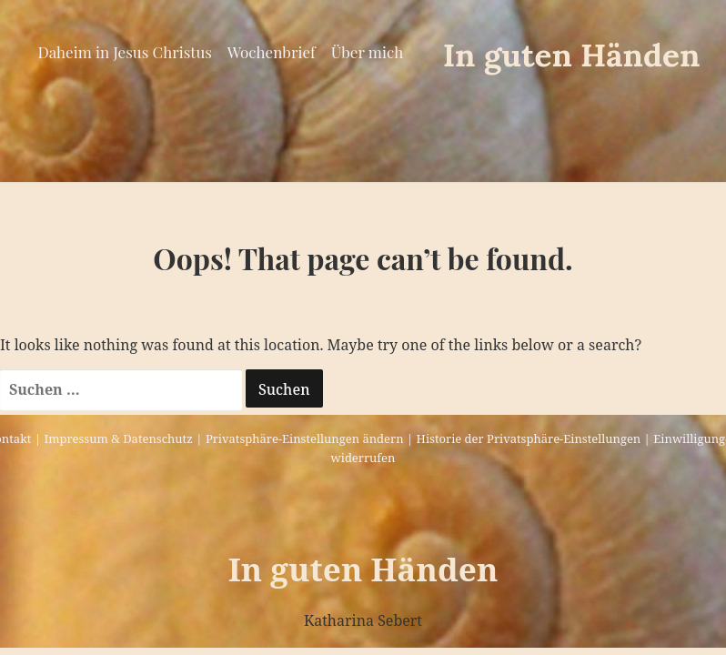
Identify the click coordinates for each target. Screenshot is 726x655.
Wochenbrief (271, 52)
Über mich (367, 52)
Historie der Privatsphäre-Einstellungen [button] (529, 438)
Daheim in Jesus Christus (124, 52)
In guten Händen (572, 55)
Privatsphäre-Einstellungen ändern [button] (305, 438)
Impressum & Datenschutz (118, 438)
